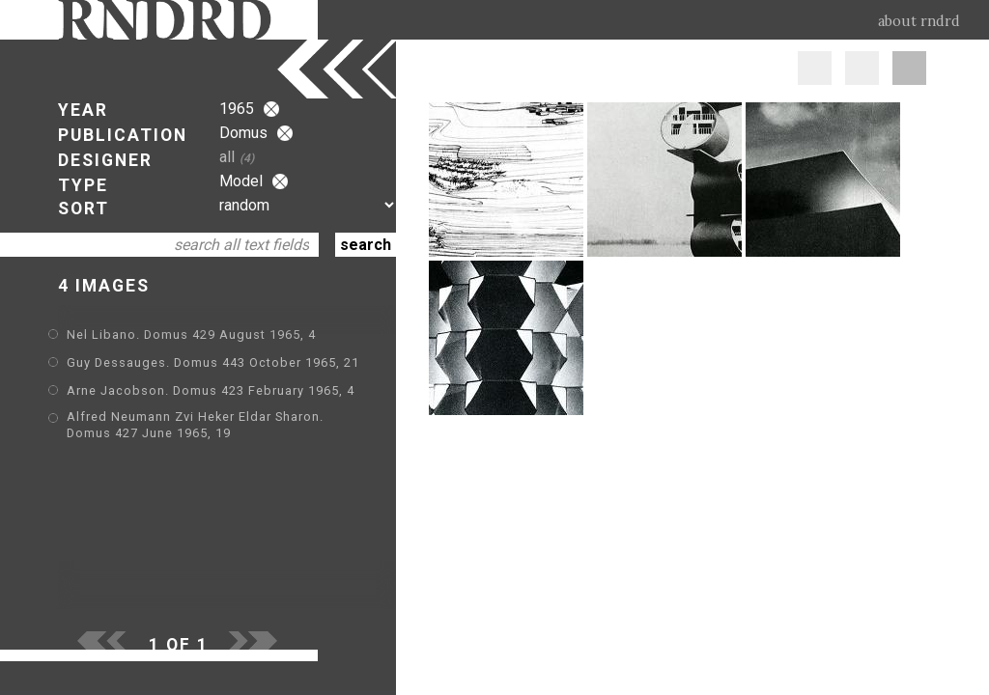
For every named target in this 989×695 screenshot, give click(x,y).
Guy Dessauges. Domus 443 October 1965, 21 (213, 362)
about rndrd (919, 21)
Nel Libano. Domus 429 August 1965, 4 (191, 334)
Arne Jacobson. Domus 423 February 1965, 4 (210, 390)
